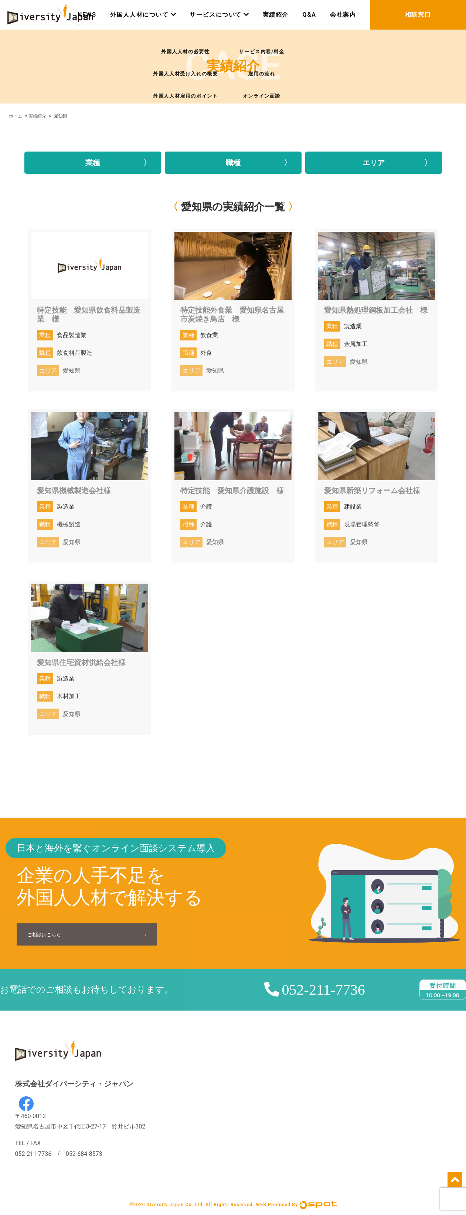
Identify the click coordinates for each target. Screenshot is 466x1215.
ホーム (15, 116)
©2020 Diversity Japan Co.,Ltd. (166, 1204)
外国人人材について (143, 14)
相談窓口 (418, 14)
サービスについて (219, 14)
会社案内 (343, 14)
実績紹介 (276, 14)
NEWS (87, 14)
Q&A (309, 14)
